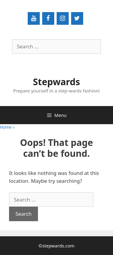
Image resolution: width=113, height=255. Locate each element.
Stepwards (56, 82)
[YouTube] (34, 18)
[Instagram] (63, 18)
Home (6, 127)
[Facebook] (48, 18)
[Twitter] (77, 18)
